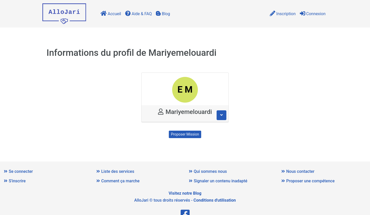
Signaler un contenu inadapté (218, 180)
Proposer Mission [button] (185, 134)
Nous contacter (297, 171)
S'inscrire (15, 180)
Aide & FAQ (138, 13)
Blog (163, 13)
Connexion (313, 13)
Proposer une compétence (308, 180)
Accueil (110, 13)
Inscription (282, 13)
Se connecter (18, 171)
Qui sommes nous (208, 171)
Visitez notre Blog (185, 193)
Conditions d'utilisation (214, 200)
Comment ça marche (118, 180)
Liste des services (115, 171)
